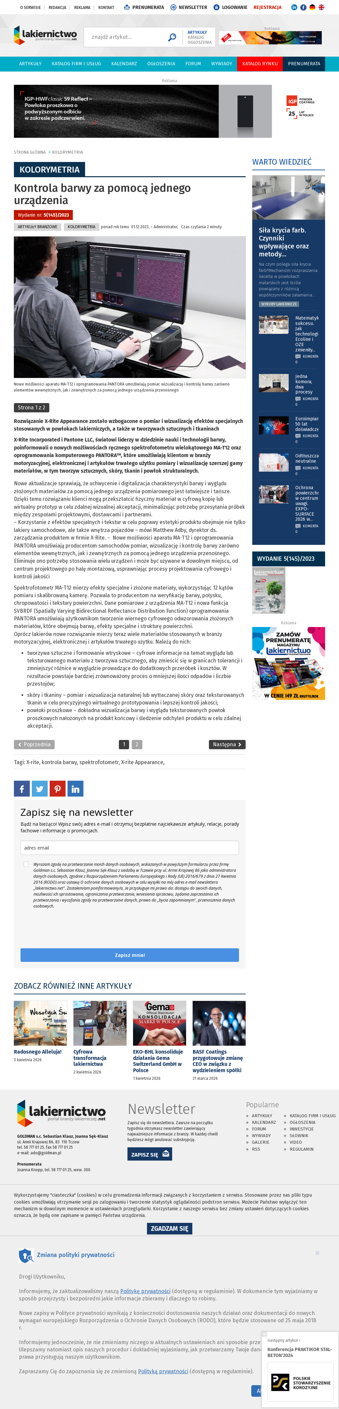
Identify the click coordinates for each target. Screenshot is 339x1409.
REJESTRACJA (267, 7)
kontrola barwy (59, 762)
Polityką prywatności (163, 1371)
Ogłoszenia (161, 64)
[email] (130, 848)
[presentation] (71, 929)
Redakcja (57, 7)
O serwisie (30, 7)
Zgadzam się (171, 1229)
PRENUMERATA (148, 7)
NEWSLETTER (193, 7)
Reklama (82, 7)
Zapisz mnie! (130, 955)
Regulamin (302, 1149)
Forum (193, 64)
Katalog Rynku (260, 64)
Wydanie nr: (43, 215)
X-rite (32, 762)
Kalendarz (124, 64)
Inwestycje (302, 1128)
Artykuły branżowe (37, 227)
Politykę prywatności (145, 1291)
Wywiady (221, 64)
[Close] (317, 1253)
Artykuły (30, 64)
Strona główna (30, 152)
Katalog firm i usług (76, 64)
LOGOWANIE (235, 7)
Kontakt (106, 7)
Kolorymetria (67, 152)
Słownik (299, 1135)
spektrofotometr (99, 762)
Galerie (260, 1142)
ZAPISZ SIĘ (144, 1154)
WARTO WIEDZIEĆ (282, 162)
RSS (256, 1149)
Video (296, 1142)
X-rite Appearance (142, 762)
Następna (227, 744)
